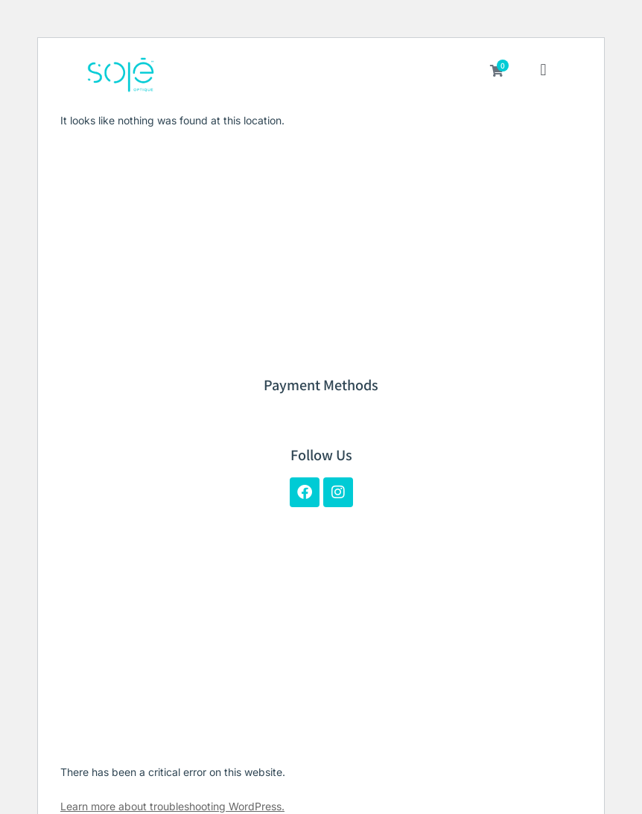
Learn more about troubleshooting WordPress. (172, 806)
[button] (543, 71)
